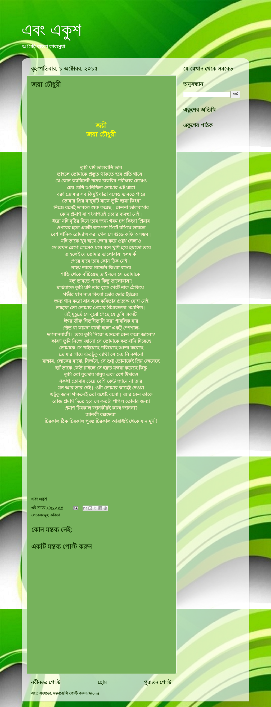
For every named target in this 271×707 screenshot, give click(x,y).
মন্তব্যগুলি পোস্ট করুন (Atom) (76, 693)
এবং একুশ (52, 29)
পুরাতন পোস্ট (157, 682)
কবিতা (55, 515)
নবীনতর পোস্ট (45, 682)
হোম (102, 682)
